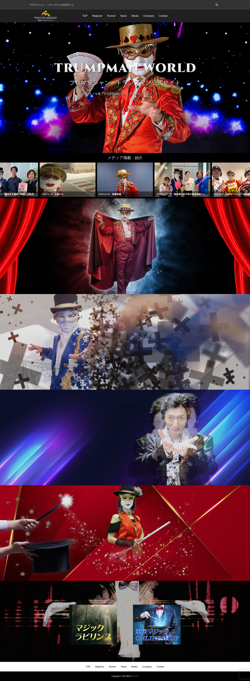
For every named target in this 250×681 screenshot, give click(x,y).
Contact (163, 16)
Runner (111, 16)
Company (148, 16)
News (123, 16)
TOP (85, 16)
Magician (97, 16)
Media (135, 16)
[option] (125, 87)
